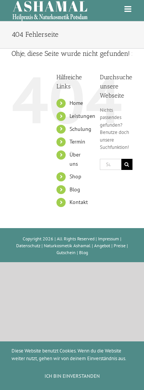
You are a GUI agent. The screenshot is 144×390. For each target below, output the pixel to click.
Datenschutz (28, 245)
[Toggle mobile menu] (128, 9)
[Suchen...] (110, 164)
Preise (120, 245)
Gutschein (66, 252)
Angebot (102, 245)
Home (76, 103)
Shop (75, 176)
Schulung (80, 129)
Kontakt (79, 202)
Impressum (108, 239)
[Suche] (126, 164)
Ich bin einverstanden (72, 376)
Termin (77, 141)
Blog (75, 189)
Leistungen (82, 116)
